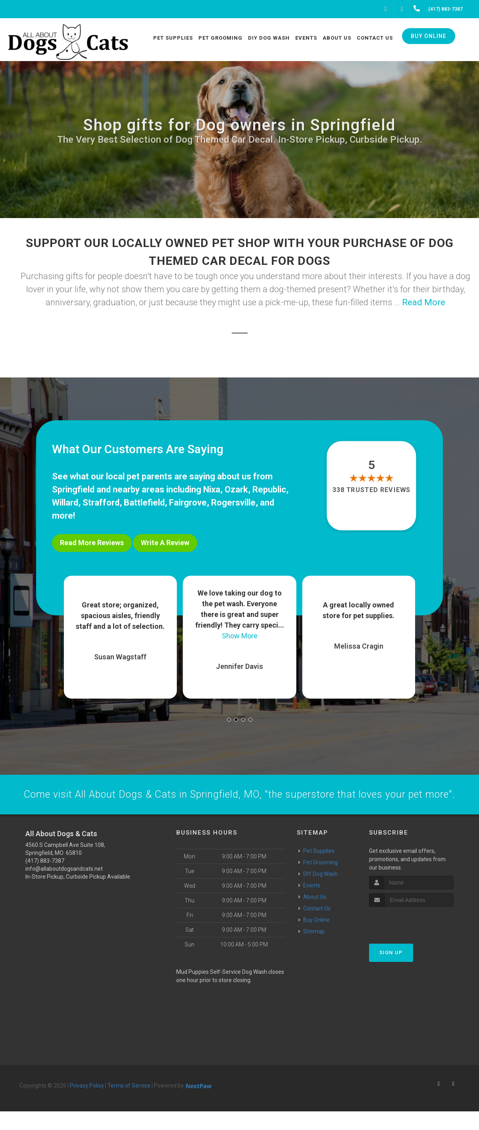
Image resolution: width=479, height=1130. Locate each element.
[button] (229, 716)
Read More (423, 302)
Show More (240, 632)
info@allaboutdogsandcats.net (64, 887)
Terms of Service (129, 1104)
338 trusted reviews (371, 490)
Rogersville (233, 503)
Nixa (211, 489)
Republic (269, 489)
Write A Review (165, 542)
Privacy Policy (87, 1104)
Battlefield (144, 503)
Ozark (236, 489)
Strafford (101, 503)
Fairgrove (188, 503)
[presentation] (411, 940)
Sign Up (391, 971)
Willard (65, 503)
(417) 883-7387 (44, 879)
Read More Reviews (92, 542)
